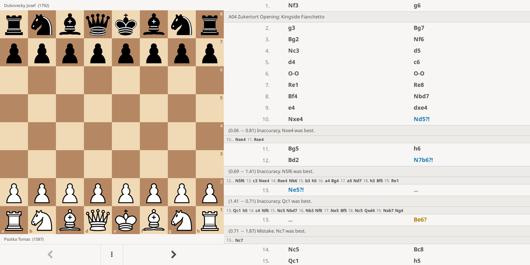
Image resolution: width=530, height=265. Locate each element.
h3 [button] (372, 180)
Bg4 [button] (335, 180)
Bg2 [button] (293, 39)
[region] (265, 132)
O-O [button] (293, 73)
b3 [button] (307, 180)
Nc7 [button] (239, 240)
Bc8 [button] (419, 249)
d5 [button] (417, 50)
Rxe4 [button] (259, 139)
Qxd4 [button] (369, 210)
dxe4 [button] (420, 108)
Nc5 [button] (281, 210)
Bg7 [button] (419, 28)
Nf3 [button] (293, 5)
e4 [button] (291, 108)
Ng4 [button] (399, 210)
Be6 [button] (420, 219)
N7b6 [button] (423, 160)
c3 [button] (255, 180)
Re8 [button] (419, 85)
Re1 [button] (293, 85)
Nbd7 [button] (421, 96)
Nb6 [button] (293, 180)
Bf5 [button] (380, 180)
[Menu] (111, 254)
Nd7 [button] (357, 180)
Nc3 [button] (293, 50)
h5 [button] (314, 180)
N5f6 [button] (239, 180)
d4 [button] (291, 62)
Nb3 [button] (309, 210)
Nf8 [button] (318, 210)
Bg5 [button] (293, 148)
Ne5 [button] (296, 190)
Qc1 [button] (237, 210)
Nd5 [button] (422, 119)
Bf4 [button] (292, 96)
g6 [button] (417, 5)
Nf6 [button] (419, 39)
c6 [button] (417, 62)
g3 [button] (291, 28)
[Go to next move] (173, 254)
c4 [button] (257, 210)
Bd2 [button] (293, 160)
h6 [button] (417, 148)
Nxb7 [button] (388, 210)
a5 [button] (349, 180)
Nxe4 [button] (295, 119)
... (416, 190)
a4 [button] (327, 180)
